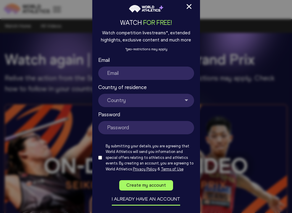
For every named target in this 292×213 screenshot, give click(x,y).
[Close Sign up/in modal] (189, 6)
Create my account (146, 185)
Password (109, 114)
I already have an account (146, 199)
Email (104, 60)
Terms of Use (172, 169)
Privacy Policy (145, 169)
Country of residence (122, 87)
